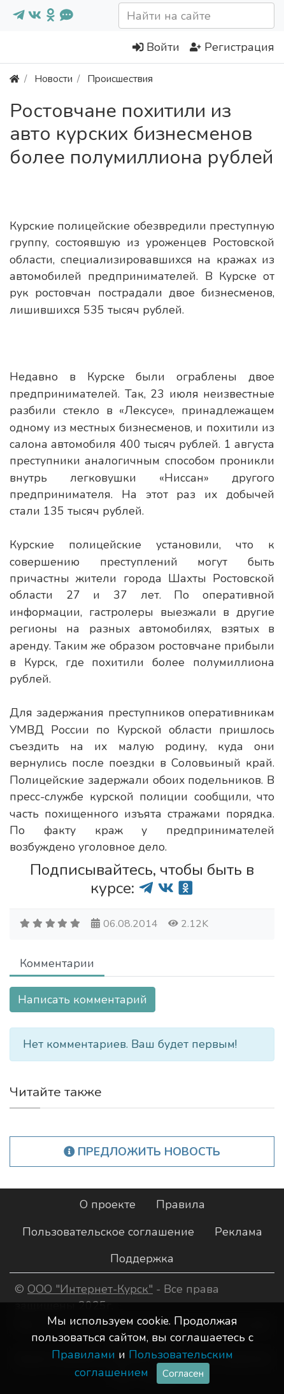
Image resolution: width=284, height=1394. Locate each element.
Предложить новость (142, 1151)
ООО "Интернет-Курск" (90, 1289)
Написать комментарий (82, 999)
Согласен (183, 1373)
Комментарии (57, 963)
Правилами (83, 1354)
